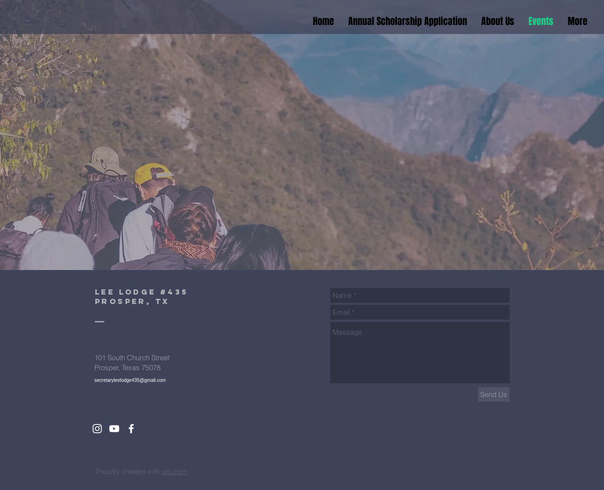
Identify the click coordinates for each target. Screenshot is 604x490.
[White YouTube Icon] (114, 428)
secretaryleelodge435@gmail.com (130, 380)
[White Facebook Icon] (131, 428)
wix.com (174, 471)
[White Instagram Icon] (97, 428)
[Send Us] (494, 394)
